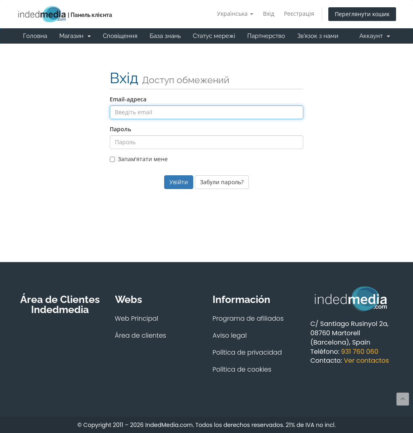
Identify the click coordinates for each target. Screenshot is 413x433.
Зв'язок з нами (317, 36)
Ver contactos (366, 360)
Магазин (75, 36)
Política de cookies (242, 369)
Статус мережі (214, 36)
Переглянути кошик (362, 14)
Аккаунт (374, 36)
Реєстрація (299, 13)
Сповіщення (120, 36)
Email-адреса (128, 99)
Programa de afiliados (248, 318)
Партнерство (266, 36)
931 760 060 (359, 351)
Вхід (268, 13)
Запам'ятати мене (139, 159)
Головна (35, 36)
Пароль (120, 129)
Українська (235, 13)
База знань (165, 36)
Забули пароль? (222, 182)
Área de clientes (141, 335)
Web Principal (137, 318)
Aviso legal (230, 335)
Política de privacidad (247, 352)
